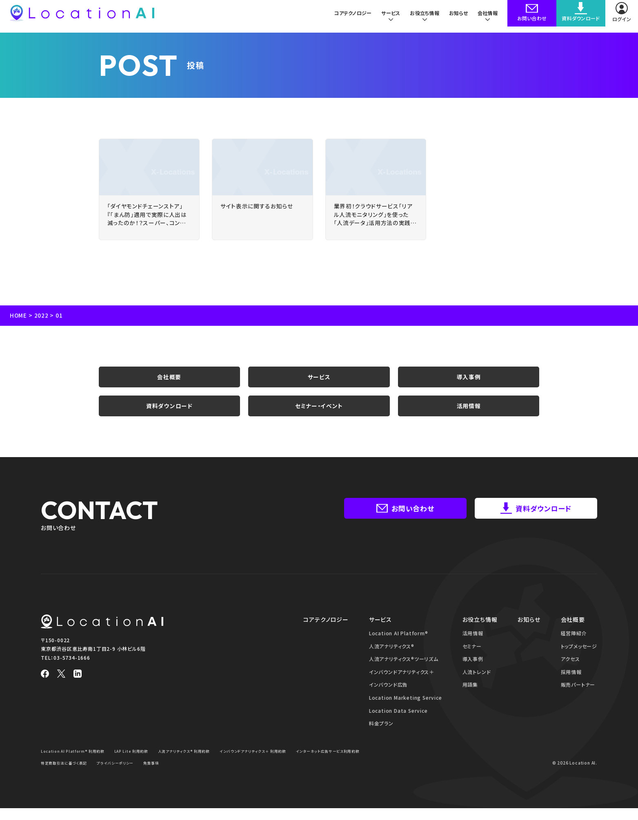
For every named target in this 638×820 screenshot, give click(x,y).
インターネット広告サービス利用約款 (76, 774)
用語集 (470, 696)
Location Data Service (398, 721)
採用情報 (571, 683)
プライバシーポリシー (203, 774)
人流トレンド (476, 683)
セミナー (472, 657)
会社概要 (169, 383)
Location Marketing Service (405, 708)
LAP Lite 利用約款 (138, 762)
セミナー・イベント (319, 415)
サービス (319, 383)
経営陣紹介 (574, 644)
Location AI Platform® (398, 644)
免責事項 (242, 774)
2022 (42, 320)
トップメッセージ (579, 657)
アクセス (570, 670)
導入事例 (468, 383)
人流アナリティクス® (391, 657)
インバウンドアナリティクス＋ (401, 683)
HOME (18, 320)
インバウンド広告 (388, 696)
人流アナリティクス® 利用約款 (195, 762)
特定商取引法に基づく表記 (147, 774)
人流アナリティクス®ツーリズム (403, 670)
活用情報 (468, 415)
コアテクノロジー (347, 16)
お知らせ (457, 16)
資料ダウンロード (169, 415)
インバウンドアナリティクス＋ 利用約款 (270, 762)
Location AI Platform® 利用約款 (75, 762)
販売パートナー (578, 696)
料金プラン (381, 735)
